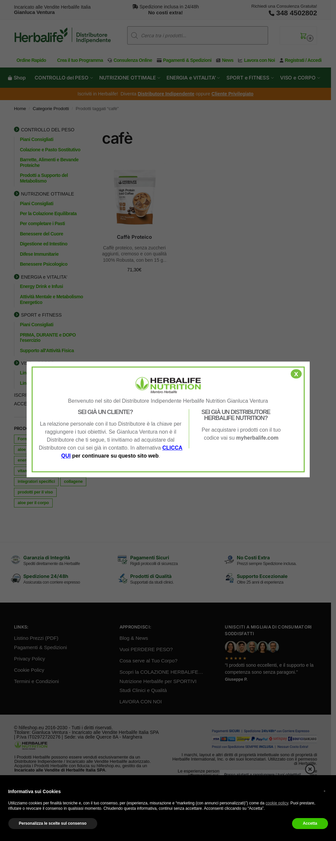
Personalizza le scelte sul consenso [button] (53, 823)
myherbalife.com (257, 438)
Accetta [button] (310, 823)
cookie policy (277, 803)
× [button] (325, 791)
